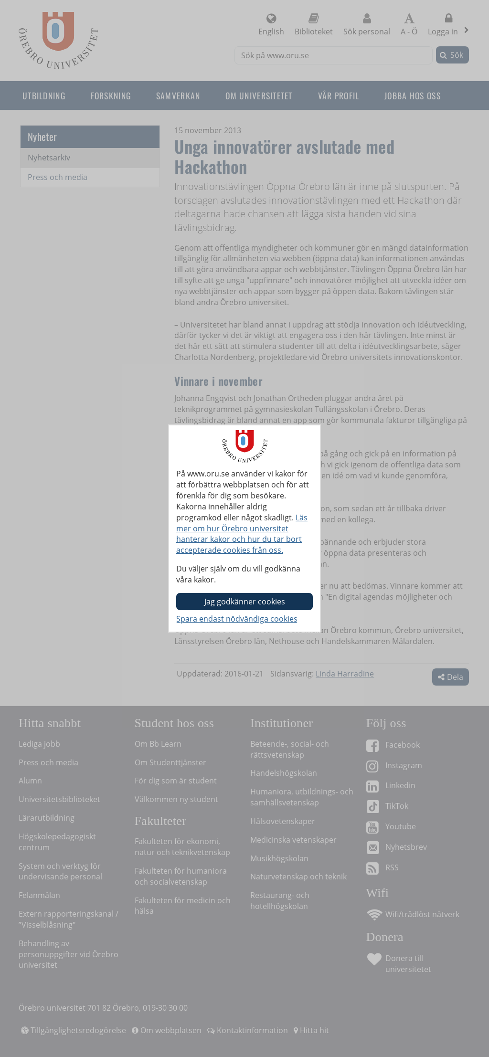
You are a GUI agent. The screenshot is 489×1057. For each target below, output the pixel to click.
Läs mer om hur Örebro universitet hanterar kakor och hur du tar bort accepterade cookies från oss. (242, 534)
